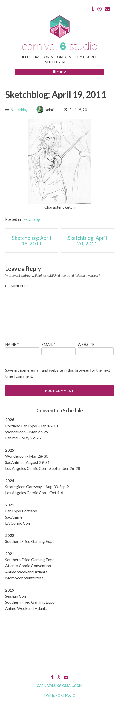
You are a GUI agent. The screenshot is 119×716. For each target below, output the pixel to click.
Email (48, 344)
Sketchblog (19, 110)
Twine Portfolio (60, 695)
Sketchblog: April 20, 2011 (87, 240)
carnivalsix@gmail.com (59, 685)
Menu (59, 72)
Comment (16, 286)
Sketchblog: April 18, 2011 (32, 240)
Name (12, 344)
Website (86, 344)
